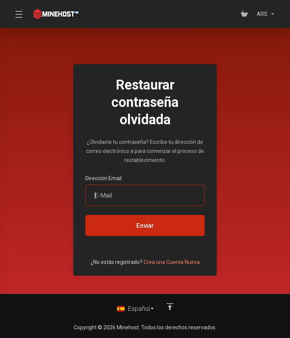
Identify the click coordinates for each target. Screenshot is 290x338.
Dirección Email (103, 178)
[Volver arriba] (169, 306)
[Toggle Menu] (18, 14)
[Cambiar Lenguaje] (135, 308)
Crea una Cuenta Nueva (171, 262)
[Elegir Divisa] (264, 14)
